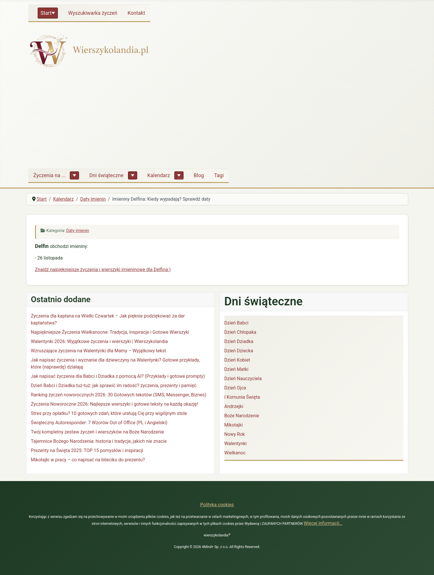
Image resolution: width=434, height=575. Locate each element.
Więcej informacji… (323, 523)
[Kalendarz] (179, 175)
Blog (199, 175)
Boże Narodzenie (241, 415)
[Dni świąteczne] (132, 175)
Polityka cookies (217, 504)
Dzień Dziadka (238, 341)
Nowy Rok (234, 434)
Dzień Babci (236, 323)
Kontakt (136, 13)
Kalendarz (158, 175)
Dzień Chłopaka (240, 332)
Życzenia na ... (49, 175)
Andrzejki (233, 406)
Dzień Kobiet (237, 360)
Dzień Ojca (235, 388)
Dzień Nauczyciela (243, 378)
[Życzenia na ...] (74, 175)
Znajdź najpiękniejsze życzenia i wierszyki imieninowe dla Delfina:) (103, 269)
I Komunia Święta (242, 397)
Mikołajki (233, 425)
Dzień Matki (236, 369)
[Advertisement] (217, 120)
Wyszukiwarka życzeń (92, 13)
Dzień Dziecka (238, 350)
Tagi (219, 175)
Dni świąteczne (106, 175)
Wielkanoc (235, 453)
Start (46, 13)
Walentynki (235, 443)
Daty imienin (77, 230)
